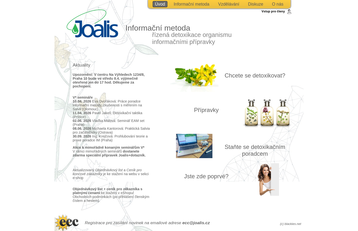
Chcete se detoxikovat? (255, 75)
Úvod (160, 4)
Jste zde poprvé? (206, 176)
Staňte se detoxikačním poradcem (255, 150)
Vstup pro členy (273, 11)
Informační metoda (192, 4)
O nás (277, 4)
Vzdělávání (228, 4)
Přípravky (206, 110)
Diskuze (255, 4)
